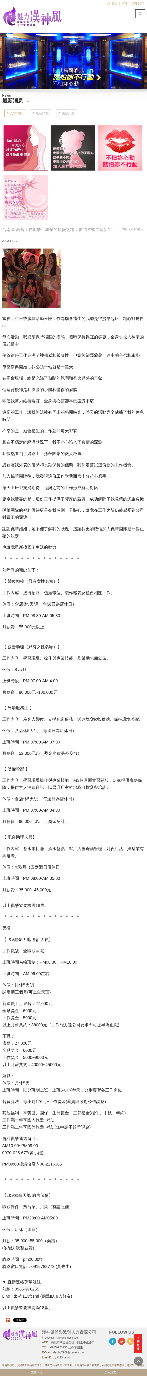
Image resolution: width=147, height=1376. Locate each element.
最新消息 (42, 113)
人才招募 (16, 113)
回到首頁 (111, 3)
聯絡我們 (138, 3)
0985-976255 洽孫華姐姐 (66, 1347)
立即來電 (36, 1372)
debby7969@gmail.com (68, 1352)
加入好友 (110, 1372)
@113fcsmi (62, 1357)
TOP (138, 1361)
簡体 (125, 3)
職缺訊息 (68, 113)
